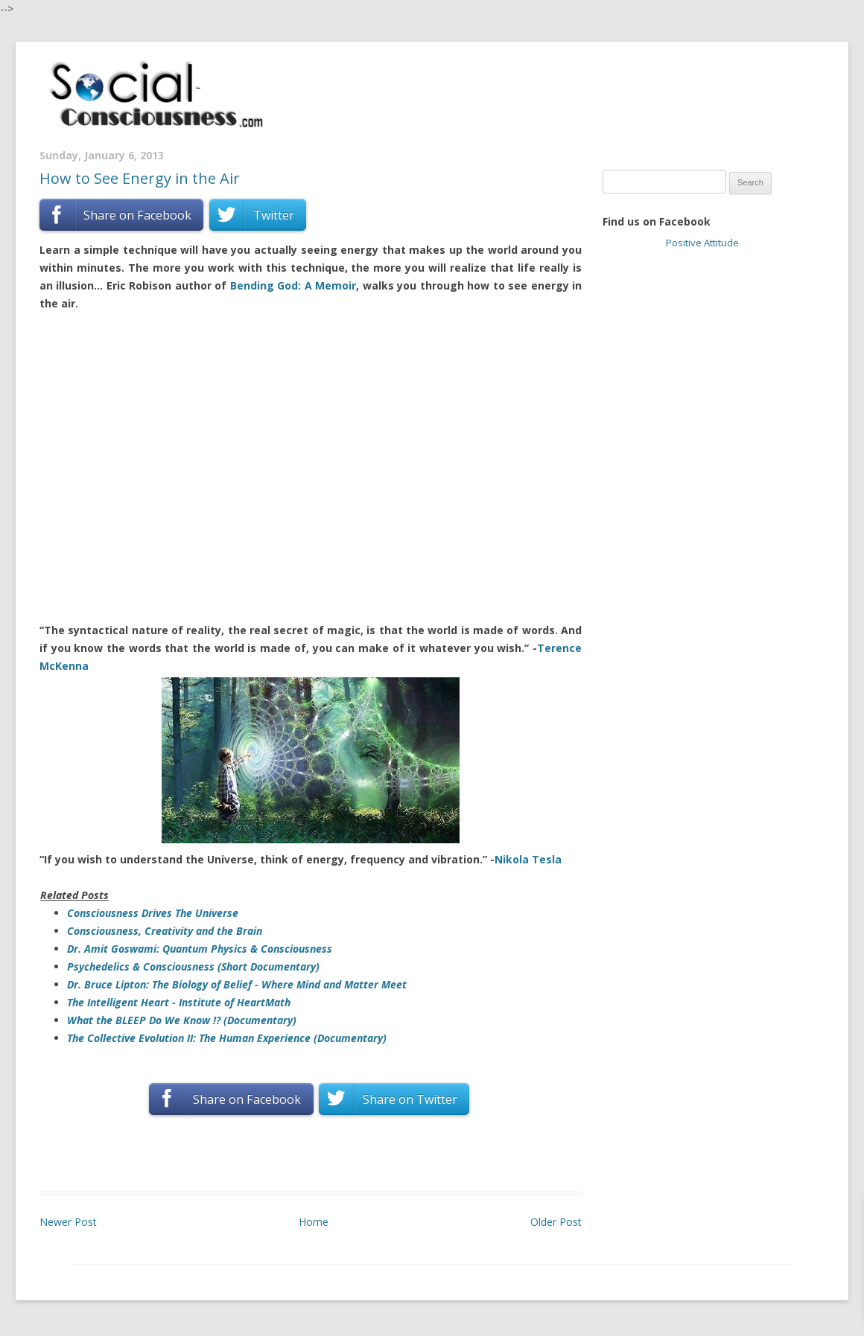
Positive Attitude (702, 242)
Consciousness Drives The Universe (152, 913)
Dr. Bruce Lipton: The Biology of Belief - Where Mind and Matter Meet (237, 984)
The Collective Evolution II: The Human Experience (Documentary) (227, 1038)
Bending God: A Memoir (293, 285)
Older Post (556, 1222)
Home (313, 1222)
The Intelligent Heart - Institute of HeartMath (178, 1002)
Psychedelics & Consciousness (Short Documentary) (193, 966)
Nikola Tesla (528, 859)
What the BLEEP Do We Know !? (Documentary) (181, 1020)
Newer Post (68, 1222)
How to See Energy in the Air (139, 178)
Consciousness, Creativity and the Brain (164, 931)
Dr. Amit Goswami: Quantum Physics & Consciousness (199, 949)
